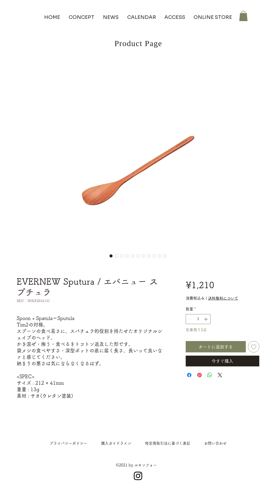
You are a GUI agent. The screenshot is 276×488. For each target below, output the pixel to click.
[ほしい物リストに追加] (253, 346)
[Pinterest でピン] (199, 375)
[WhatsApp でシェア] (209, 375)
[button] (243, 16)
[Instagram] (138, 476)
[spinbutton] (198, 319)
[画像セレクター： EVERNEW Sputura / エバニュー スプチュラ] (111, 256)
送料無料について (223, 298)
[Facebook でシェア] (189, 375)
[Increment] (206, 319)
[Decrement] (190, 319)
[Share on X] (220, 375)
